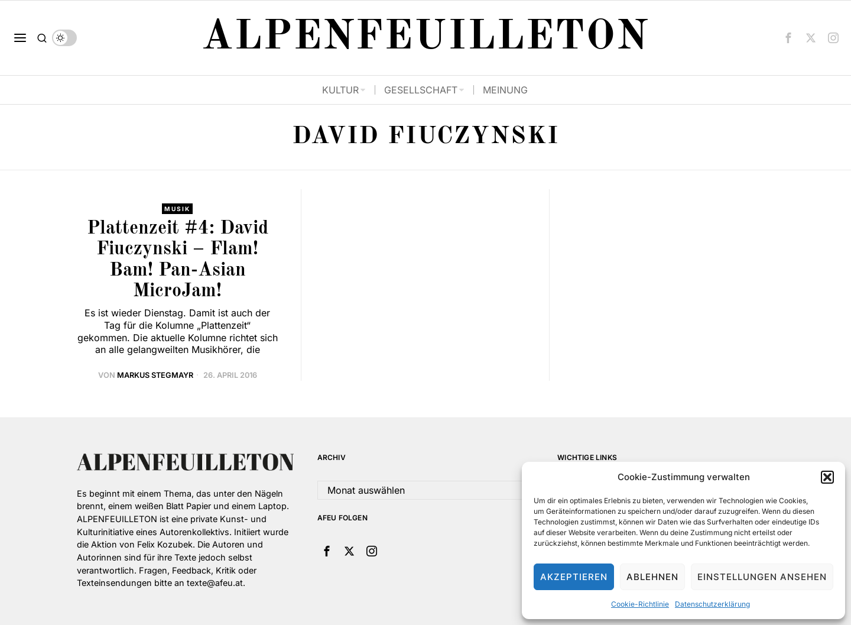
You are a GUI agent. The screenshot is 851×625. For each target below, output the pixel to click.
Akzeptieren (574, 576)
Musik (177, 208)
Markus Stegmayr (155, 375)
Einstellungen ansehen (762, 576)
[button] (827, 477)
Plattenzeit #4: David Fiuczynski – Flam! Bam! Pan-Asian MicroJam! (177, 260)
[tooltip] (788, 37)
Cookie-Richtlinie (640, 604)
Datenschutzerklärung (712, 604)
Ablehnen (652, 576)
